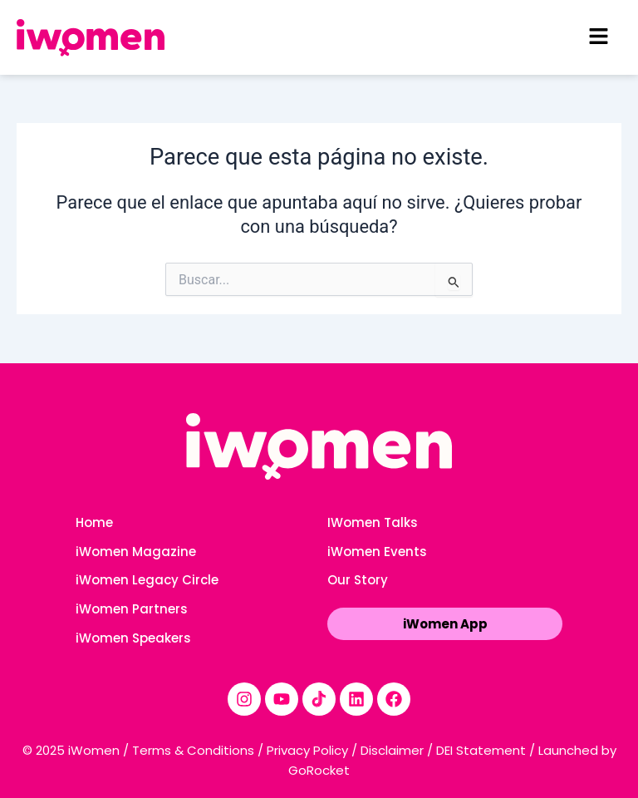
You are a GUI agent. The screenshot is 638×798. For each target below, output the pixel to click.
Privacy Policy (307, 750)
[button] (598, 37)
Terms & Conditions (193, 750)
